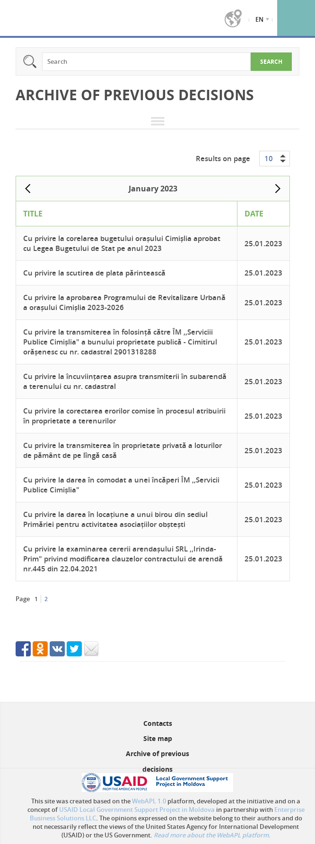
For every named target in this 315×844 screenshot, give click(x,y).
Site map (157, 738)
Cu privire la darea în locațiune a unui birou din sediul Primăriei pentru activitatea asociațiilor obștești (115, 519)
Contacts (157, 723)
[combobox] (274, 158)
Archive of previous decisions (157, 761)
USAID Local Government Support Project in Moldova (137, 809)
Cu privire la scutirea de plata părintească (94, 273)
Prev (28, 188)
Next (277, 188)
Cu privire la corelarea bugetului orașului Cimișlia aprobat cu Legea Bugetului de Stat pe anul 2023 (121, 243)
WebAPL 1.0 (149, 801)
